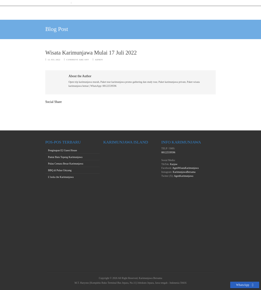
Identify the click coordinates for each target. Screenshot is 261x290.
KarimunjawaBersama (184, 172)
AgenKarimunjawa (183, 176)
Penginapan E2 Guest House (62, 150)
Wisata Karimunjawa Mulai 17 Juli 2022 (91, 52)
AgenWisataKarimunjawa (185, 168)
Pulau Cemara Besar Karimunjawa (65, 163)
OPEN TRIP (163, 11)
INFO (210, 11)
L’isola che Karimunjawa (61, 177)
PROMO (196, 11)
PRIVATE (180, 11)
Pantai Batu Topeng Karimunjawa (65, 157)
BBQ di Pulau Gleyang (60, 170)
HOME (146, 11)
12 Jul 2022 (54, 60)
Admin (99, 60)
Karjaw (173, 164)
